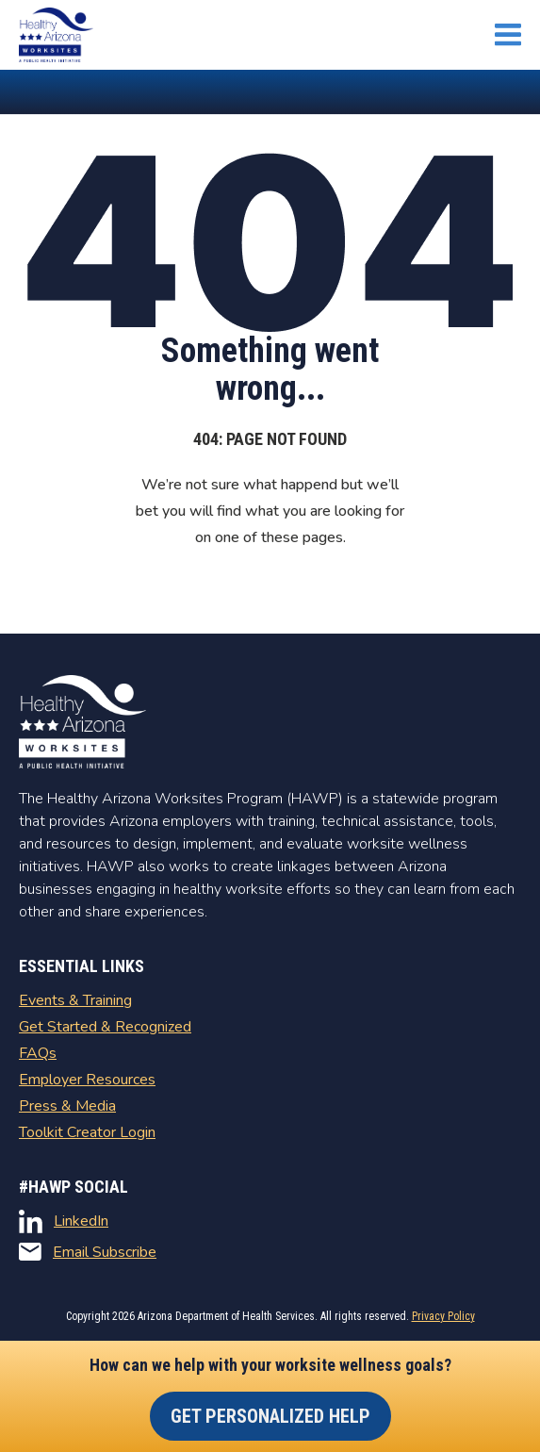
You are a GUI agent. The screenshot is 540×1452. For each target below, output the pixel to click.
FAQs (38, 1053)
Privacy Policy (443, 1316)
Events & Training (75, 1000)
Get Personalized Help (270, 1416)
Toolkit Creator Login (87, 1132)
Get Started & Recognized (105, 1026)
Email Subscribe (87, 1252)
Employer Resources (87, 1079)
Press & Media (67, 1106)
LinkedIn (63, 1221)
